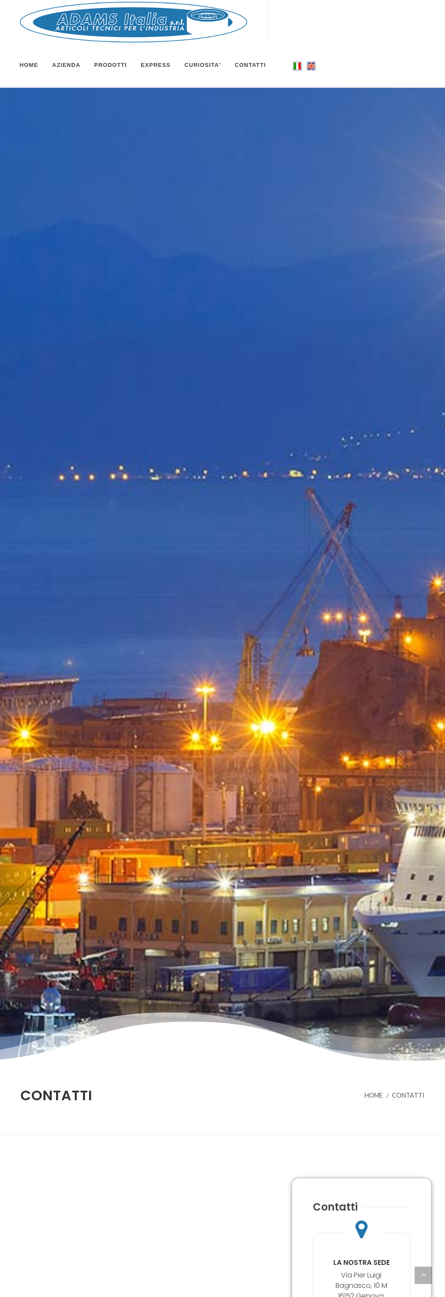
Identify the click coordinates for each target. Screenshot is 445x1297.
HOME (374, 1095)
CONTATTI (408, 1095)
